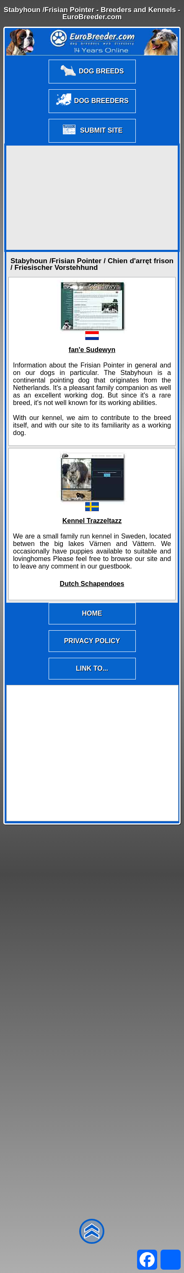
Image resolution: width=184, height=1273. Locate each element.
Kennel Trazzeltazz (92, 520)
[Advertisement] (92, 198)
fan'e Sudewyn (92, 349)
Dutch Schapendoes (92, 583)
